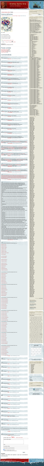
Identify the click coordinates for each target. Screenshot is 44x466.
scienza (10, 40)
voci (37, 342)
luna (40, 328)
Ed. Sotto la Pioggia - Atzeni (34, 62)
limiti (33, 328)
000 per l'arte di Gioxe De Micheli (35, 26)
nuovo (31, 332)
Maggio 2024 (32, 276)
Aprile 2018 (31, 218)
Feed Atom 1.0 (36, 390)
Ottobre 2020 (32, 242)
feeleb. (11, 83)
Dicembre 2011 (32, 157)
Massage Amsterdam (4, 289)
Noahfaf (32, 370)
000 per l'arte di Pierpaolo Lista (34, 29)
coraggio (34, 322)
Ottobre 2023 (32, 271)
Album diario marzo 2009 (33, 39)
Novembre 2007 (32, 118)
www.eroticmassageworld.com (5, 346)
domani (41, 323)
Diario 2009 (31, 56)
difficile (32, 323)
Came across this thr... (33, 300)
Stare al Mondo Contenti (4, 49)
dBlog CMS (32, 460)
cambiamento (31, 320)
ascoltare (31, 318)
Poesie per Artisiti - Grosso (34, 111)
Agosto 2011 (32, 154)
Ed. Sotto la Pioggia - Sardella (34, 94)
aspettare (34, 318)
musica (37, 331)
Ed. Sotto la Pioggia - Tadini (34, 97)
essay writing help (9, 165)
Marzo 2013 (31, 169)
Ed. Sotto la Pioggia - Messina (34, 85)
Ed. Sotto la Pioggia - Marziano (34, 80)
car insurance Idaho (5, 141)
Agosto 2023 (32, 269)
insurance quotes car (11, 148)
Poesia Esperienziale (33, 106)
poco (38, 334)
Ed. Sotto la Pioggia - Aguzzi (34, 60)
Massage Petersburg (4, 264)
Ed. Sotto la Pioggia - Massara (34, 82)
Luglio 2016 (31, 201)
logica (37, 328)
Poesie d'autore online (6, 12)
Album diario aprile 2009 (33, 36)
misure (39, 330)
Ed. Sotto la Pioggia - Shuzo (34, 95)
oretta (2, 15)
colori (35, 321)
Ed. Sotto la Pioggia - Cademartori (35, 66)
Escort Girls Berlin (3, 340)
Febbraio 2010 (32, 139)
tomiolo (39, 340)
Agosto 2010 (32, 144)
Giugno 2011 (32, 152)
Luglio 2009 (31, 134)
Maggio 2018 (32, 219)
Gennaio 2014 (32, 177)
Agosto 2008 (32, 125)
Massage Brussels (3, 288)
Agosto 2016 (32, 202)
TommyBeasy (33, 364)
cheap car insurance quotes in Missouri (8, 153)
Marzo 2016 (31, 198)
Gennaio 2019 (32, 225)
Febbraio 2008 (32, 120)
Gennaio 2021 (32, 244)
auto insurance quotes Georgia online (7, 146)
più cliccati (41, 298)
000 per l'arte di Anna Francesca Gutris (36, 21)
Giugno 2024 (32, 277)
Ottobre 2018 (32, 223)
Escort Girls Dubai (3, 257)
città (34, 321)
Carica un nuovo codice (19, 437)
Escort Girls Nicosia (4, 322)
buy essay (19, 165)
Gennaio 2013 (32, 167)
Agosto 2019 (32, 231)
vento (39, 341)
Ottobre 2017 (32, 213)
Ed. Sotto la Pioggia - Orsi (34, 89)
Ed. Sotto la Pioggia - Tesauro (34, 98)
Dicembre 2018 (32, 224)
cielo (33, 321)
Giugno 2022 (32, 258)
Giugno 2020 (32, 239)
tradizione (41, 340)
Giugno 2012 (32, 162)
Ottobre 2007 (32, 117)
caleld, (7, 70)
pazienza (37, 333)
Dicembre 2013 (32, 176)
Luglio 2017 (31, 211)
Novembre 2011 (32, 156)
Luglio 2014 (31, 182)
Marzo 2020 (31, 236)
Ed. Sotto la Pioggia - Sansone (34, 93)
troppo (31, 341)
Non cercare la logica (4, 50)
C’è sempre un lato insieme (5, 51)
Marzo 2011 (31, 150)
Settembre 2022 (32, 260)
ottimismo (38, 332)
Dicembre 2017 (32, 215)
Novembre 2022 (32, 262)
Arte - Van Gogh (32, 55)
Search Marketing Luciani (39, 461)
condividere (40, 321)
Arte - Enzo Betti (32, 50)
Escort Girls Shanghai (4, 343)
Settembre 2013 (32, 174)
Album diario (32, 35)
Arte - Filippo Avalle (33, 51)
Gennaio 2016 (32, 196)
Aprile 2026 (31, 295)
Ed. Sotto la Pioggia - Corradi (34, 70)
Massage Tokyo (3, 274)
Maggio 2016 (32, 199)
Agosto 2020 (32, 240)
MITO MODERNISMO (33, 105)
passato (31, 333)
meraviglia (35, 330)
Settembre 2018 (32, 222)
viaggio (32, 342)
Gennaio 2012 (32, 158)
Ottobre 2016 (32, 203)
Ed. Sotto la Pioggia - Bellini (34, 63)
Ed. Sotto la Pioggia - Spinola (34, 96)
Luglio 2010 (31, 143)
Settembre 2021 (32, 251)
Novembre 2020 (32, 243)
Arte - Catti (31, 49)
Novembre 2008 (32, 127)
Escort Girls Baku (3, 339)
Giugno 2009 (32, 133)
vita (33, 342)
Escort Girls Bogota (4, 353)
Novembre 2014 (32, 185)
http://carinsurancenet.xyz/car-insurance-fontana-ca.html (18, 177)
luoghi (41, 328)
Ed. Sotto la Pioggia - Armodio (34, 61)
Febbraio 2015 (32, 187)
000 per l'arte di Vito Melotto (34, 30)
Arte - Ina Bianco (32, 43)
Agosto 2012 (32, 163)
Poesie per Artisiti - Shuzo (34, 114)
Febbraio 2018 (32, 216)
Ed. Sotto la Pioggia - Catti (34, 68)
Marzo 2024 (31, 275)
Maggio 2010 (32, 142)
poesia (5, 40)
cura (41, 322)
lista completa (32, 315)
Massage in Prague (4, 247)
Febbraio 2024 (32, 274)
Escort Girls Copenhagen (4, 352)
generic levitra (9, 154)
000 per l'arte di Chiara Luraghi (34, 24)
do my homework (9, 160)
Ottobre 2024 (32, 280)
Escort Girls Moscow (4, 305)
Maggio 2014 (32, 180)
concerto (37, 321)
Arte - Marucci (32, 46)
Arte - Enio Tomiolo (33, 42)
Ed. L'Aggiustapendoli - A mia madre (35, 58)
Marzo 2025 (31, 284)
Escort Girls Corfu (3, 349)
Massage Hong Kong (4, 273)
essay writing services (8, 159)
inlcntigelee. (9, 107)
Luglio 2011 (31, 153)
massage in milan (3, 248)
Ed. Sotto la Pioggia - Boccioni (34, 64)
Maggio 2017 (32, 209)
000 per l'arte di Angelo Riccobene (35, 20)
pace (39, 332)
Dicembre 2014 (32, 186)
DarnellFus (32, 365)
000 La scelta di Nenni (33, 19)
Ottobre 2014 (32, 184)
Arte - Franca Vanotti (33, 52)
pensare (39, 333)
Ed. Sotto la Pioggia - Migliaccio (34, 86)
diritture (35, 323)
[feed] (9, 55)
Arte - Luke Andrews (33, 53)
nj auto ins (6, 170)
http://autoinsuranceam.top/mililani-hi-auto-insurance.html (9, 176)
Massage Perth (3, 280)
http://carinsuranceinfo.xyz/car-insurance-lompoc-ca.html (9, 175)
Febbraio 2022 (32, 255)
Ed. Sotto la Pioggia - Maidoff (34, 78)
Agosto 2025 (32, 288)
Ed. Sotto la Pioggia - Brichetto (34, 65)
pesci (30, 334)
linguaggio (35, 328)
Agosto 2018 (32, 221)
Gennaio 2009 (32, 129)
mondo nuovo (33, 331)
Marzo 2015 (31, 188)
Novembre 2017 (32, 214)
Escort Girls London (4, 313)
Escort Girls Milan (3, 325)
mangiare (37, 329)
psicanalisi (7, 40)
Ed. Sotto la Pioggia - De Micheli (35, 71)
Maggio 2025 (32, 286)
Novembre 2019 (32, 233)
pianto (33, 334)
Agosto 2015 (32, 192)
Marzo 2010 (31, 140)
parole (41, 332)
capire (40, 320)
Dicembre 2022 (32, 263)
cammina (36, 320)
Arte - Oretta (32, 47)
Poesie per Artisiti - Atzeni (34, 110)
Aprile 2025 (31, 285)
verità (41, 341)
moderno (41, 330)
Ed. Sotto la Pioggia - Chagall (16, 15)
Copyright (31, 380)
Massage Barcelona (4, 268)
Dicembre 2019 (32, 234)
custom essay (19, 160)
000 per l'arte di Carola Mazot (34, 23)
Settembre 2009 (32, 135)
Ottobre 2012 (32, 165)
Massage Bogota (3, 295)
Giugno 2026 (32, 296)
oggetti (34, 332)
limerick (32, 328)
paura (35, 333)
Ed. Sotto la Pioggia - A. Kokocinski (35, 59)
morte (35, 331)
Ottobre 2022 (32, 261)
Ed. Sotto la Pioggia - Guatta (34, 75)
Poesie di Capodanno (33, 109)
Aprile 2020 (31, 237)
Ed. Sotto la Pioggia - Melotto (34, 84)
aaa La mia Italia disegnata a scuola (35, 31)
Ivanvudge (32, 368)
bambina (31, 319)
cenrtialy (5, 132)
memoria (31, 330)
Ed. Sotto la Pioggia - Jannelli (34, 76)
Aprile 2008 (31, 122)
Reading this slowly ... (33, 307)
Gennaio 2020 (32, 235)
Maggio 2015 (32, 190)
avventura (41, 318)
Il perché (31, 379)
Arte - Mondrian (32, 54)
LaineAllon (32, 366)
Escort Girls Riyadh (3, 256)
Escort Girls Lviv (3, 336)
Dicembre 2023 (32, 272)
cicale (31, 321)
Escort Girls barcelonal (4, 301)
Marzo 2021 (31, 246)
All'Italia (31, 40)
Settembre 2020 (32, 241)
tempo (37, 340)
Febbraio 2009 (32, 130)
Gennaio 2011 (32, 148)
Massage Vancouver (4, 292)
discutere (37, 323)
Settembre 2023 (32, 270)
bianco (38, 319)
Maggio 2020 (32, 238)
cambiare (34, 320)
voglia (38, 342)
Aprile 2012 (31, 160)
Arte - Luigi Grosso (32, 45)
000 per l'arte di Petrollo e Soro (34, 27)
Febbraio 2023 (32, 264)
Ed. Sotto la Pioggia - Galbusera (35, 72)
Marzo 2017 (31, 207)
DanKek (32, 372)
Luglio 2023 (31, 268)
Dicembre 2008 (32, 128)
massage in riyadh (3, 251)
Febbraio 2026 (32, 293)
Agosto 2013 (32, 173)
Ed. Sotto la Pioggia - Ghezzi (34, 73)
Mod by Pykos (36, 460)
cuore (39, 322)
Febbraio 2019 (32, 226)
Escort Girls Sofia (3, 333)
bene (36, 319)
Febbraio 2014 (32, 178)
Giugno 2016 (32, 200)
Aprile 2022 (31, 256)
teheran (30, 340)
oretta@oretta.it (38, 385)
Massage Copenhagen (4, 298)
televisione (33, 340)
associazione (36, 318)
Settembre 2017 (32, 212)
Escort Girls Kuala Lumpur (5, 311)
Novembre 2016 (32, 204)
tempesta (35, 340)
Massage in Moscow (4, 259)
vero (30, 342)
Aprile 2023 (31, 266)
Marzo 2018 (31, 217)
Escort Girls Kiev (3, 328)
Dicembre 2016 (32, 205)
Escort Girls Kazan (3, 308)
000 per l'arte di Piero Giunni (34, 28)
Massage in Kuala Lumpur (4, 252)
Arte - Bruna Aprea (32, 48)
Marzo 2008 (31, 121)
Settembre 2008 (32, 126)
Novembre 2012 (32, 166)
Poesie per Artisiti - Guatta (34, 112)
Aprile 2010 (31, 141)
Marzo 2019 (31, 227)
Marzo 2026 (31, 294)
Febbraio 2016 (32, 197)
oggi (35, 332)
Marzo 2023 (31, 265)
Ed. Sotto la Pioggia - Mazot (34, 83)
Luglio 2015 (31, 191)
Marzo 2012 (31, 159)
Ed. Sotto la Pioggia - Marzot (34, 81)
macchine (31, 329)
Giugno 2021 (32, 248)
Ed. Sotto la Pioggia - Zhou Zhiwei (35, 101)
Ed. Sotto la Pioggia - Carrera (34, 67)
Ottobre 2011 (32, 155)
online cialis (20, 154)
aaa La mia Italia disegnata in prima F (35, 32)
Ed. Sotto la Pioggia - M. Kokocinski (35, 77)
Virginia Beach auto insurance (15, 141)
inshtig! (4, 115)
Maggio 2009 (32, 132)
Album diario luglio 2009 (33, 38)
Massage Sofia (3, 277)
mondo (31, 331)
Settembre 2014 (32, 183)
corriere (38, 322)
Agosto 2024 (32, 279)
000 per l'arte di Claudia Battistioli (35, 25)
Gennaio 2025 (32, 283)
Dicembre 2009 (32, 138)
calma (41, 319)
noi (41, 331)
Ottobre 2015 (32, 194)
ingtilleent (3, 111)
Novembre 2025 (32, 291)
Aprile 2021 (31, 247)
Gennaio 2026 (32, 292)
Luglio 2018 (31, 220)
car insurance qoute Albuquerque (22, 146)
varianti (38, 341)
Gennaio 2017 (32, 206)
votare (41, 342)
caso (41, 320)
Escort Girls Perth (3, 329)
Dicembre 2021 (32, 253)
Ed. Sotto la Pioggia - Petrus (34, 91)
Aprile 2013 (31, 170)
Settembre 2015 (32, 193)
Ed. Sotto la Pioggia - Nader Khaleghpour (36, 87)
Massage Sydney (3, 281)
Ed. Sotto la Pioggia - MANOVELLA (35, 79)
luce (38, 328)
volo (40, 342)
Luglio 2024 (31, 278)
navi (39, 331)
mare (38, 329)
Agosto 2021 (32, 250)
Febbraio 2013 (32, 168)
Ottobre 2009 (32, 136)
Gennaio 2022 (32, 254)
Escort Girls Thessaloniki (4, 317)
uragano (36, 341)
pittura (37, 334)
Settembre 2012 (32, 164)
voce (36, 342)
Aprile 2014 (31, 179)
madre (33, 329)
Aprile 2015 (31, 189)
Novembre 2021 (32, 252)
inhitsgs (6, 119)
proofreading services (18, 164)
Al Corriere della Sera (33, 34)
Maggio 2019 (32, 228)
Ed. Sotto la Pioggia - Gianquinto (35, 74)
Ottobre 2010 (32, 146)
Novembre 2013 (32, 175)
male (34, 329)
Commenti (4, 55)
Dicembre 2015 (32, 195)
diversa (39, 323)
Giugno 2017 (32, 210)
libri (30, 328)
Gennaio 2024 (32, 273)
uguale (32, 341)
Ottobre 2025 (32, 290)
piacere (32, 334)
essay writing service (22, 159)
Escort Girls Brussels (4, 318)
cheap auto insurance (17, 170)
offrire (32, 332)
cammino (38, 320)
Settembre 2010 (32, 145)
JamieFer (32, 367)
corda (36, 322)
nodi (40, 331)
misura (37, 330)
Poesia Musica (32, 107)
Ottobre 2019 (32, 232)
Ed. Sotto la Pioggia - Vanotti (34, 99)
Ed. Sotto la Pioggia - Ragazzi (34, 102)
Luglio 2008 (31, 124)
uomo (34, 341)
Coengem (32, 369)
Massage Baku (3, 291)
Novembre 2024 (32, 281)
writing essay (4, 164)
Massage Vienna (3, 285)
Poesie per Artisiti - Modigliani (34, 113)
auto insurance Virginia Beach (11, 147)
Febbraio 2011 (32, 149)
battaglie (35, 319)
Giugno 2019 (32, 229)
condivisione (32, 322)
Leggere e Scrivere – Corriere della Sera (36, 103)
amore (12, 40)
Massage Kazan (3, 265)
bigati (40, 319)
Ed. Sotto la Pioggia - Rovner (34, 92)
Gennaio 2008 (32, 119)
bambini (33, 319)
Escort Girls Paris (3, 304)
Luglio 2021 (31, 249)
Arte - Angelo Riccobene (33, 41)
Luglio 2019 (31, 230)
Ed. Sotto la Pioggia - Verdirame (35, 100)
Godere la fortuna (3, 52)
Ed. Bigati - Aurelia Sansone (34, 57)
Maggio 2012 (32, 161)
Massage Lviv (3, 267)
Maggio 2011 (32, 151)
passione (33, 333)
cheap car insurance (4, 99)
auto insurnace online (4, 171)
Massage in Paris (3, 244)
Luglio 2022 (31, 259)
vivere (34, 342)
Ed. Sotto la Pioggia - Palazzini (34, 90)
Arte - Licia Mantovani (33, 44)
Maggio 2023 (32, 267)
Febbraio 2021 (32, 245)
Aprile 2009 (31, 131)
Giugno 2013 (32, 171)
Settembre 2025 (32, 289)
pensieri (41, 333)
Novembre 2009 (32, 137)
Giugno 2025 (32, 287)
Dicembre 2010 (32, 147)
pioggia (35, 334)
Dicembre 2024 (32, 282)
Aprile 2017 (31, 208)
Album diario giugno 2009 (34, 37)
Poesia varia (32, 108)
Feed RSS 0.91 (36, 389)
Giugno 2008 (32, 123)
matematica (40, 329)
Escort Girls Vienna (3, 314)
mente (33, 330)
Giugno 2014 (32, 181)
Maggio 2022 (32, 257)
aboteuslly (8, 74)
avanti (38, 318)
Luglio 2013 (31, 172)
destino (30, 323)
